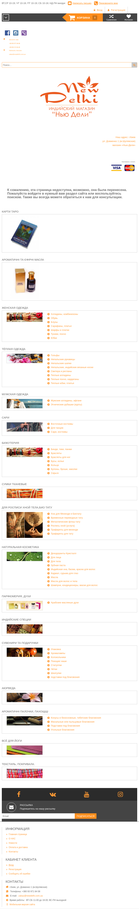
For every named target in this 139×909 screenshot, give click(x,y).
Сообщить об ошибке (18, 873)
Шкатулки (56, 673)
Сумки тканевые (14, 484)
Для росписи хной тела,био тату (27, 507)
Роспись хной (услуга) (63, 525)
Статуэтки (56, 665)
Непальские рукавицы (63, 359)
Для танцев (57, 427)
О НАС (11, 838)
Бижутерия (10, 442)
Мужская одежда (15, 394)
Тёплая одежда (13, 349)
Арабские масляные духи (65, 602)
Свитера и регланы (61, 371)
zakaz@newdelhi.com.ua (30, 896)
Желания (128, 17)
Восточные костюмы (62, 423)
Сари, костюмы (59, 431)
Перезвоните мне (108, 3)
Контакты (12, 851)
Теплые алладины (61, 375)
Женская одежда (15, 307)
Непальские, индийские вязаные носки (72, 367)
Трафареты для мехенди (64, 529)
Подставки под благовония (65, 725)
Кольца (55, 465)
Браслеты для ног (60, 457)
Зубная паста (58, 565)
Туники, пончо (58, 334)
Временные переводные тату (67, 517)
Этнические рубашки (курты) (66, 404)
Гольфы (55, 355)
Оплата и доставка (17, 847)
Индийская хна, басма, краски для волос (73, 569)
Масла (54, 577)
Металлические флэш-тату (65, 521)
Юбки (54, 338)
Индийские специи (16, 619)
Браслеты (56, 453)
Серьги (55, 473)
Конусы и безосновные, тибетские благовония (76, 717)
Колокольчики (58, 657)
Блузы (54, 322)
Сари (5, 417)
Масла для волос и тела (64, 581)
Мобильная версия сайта (22, 904)
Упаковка (56, 649)
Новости (11, 842)
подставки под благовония (65, 677)
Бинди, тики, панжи (61, 449)
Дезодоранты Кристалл (63, 553)
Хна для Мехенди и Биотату (66, 513)
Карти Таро (10, 211)
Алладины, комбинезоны (64, 314)
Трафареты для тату (62, 533)
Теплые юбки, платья (62, 383)
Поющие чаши (59, 661)
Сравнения (111, 17)
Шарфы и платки (60, 330)
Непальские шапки (61, 363)
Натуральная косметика (20, 547)
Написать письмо (82, 3)
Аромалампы (58, 653)
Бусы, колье (57, 461)
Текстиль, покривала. (18, 764)
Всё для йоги (12, 740)
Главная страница (16, 834)
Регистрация (13, 869)
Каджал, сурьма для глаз (64, 573)
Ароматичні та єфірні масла (23, 259)
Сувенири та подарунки (20, 642)
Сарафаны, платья (61, 326)
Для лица (56, 557)
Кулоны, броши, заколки (64, 469)
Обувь (54, 318)
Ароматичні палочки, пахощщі (25, 711)
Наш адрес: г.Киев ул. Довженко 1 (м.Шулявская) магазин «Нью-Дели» (118, 141)
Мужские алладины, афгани (66, 400)
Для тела (56, 561)
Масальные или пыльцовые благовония (72, 721)
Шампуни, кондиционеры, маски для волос (74, 585)
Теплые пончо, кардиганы (65, 379)
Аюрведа (8, 688)
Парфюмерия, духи (16, 596)
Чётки (54, 669)
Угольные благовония (62, 729)
